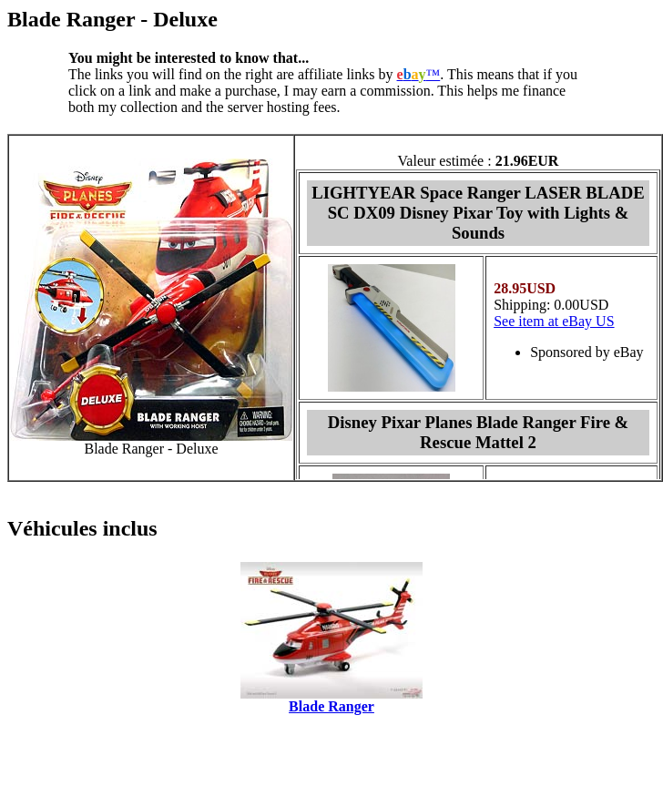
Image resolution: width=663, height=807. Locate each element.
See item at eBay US (554, 321)
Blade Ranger (331, 706)
